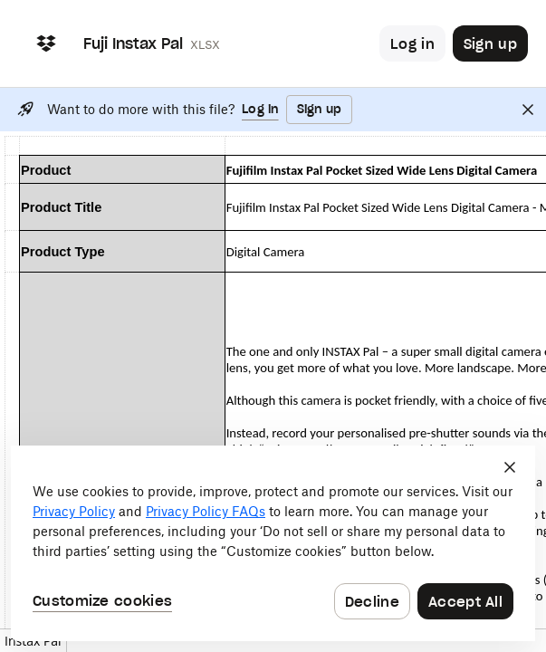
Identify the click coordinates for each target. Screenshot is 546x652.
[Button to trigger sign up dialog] (490, 43)
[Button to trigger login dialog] (412, 43)
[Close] (527, 109)
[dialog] (273, 543)
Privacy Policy (74, 511)
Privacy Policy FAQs (205, 511)
